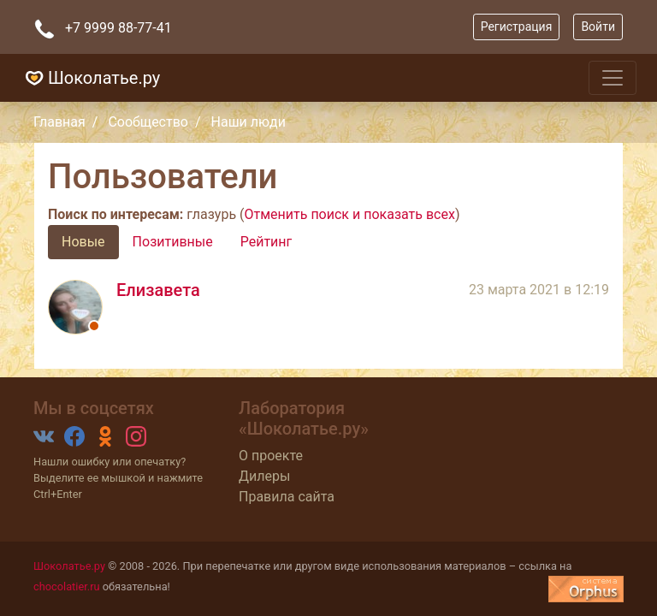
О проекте (271, 455)
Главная (59, 122)
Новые (83, 242)
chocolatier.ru (66, 586)
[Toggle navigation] (612, 78)
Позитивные (173, 242)
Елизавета (158, 290)
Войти (598, 26)
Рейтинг (266, 242)
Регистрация (517, 26)
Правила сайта (286, 497)
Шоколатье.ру (90, 78)
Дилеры (264, 476)
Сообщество (148, 122)
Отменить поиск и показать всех (350, 214)
